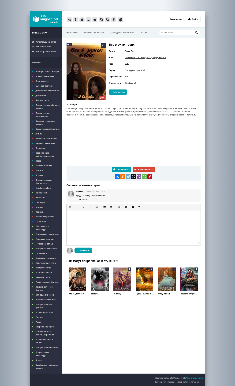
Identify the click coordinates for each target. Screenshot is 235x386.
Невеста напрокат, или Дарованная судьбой (189, 294)
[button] (70, 207)
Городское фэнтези (45, 239)
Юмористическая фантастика (44, 181)
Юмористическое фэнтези (44, 306)
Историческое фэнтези (46, 249)
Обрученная (164, 294)
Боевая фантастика (45, 76)
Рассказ (39, 317)
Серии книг (41, 221)
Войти (193, 19)
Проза (38, 161)
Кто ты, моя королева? (77, 294)
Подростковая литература (42, 354)
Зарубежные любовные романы (47, 366)
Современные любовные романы (45, 154)
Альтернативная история (48, 72)
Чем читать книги (194, 378)
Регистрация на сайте (44, 42)
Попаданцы (41, 148)
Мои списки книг (41, 47)
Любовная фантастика (46, 138)
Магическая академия (46, 258)
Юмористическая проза (47, 347)
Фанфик (39, 212)
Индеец (116, 294)
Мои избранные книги (44, 51)
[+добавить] (130, 83)
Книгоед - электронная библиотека (46, 19)
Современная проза (45, 327)
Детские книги (42, 100)
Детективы (41, 95)
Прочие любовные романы (44, 341)
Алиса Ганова (131, 51)
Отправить (83, 250)
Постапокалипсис (44, 272)
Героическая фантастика (47, 234)
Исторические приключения (42, 114)
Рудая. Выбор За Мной (144, 294)
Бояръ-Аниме (42, 81)
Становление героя (45, 295)
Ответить (83, 199)
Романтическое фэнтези (47, 282)
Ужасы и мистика (44, 166)
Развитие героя (43, 277)
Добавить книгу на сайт (94, 32)
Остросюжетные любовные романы (45, 333)
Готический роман (44, 244)
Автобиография (43, 188)
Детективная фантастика (47, 91)
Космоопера (41, 253)
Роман (39, 322)
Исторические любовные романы (48, 106)
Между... (95, 294)
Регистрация (176, 19)
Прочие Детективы (44, 312)
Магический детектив (46, 263)
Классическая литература (42, 228)
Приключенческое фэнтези (44, 288)
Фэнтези (40, 170)
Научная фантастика (45, 143)
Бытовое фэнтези (44, 86)
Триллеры (40, 202)
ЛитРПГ (39, 134)
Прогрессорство (43, 268)
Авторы (39, 207)
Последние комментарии (122, 32)
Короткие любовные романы (45, 122)
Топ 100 (143, 32)
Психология (41, 193)
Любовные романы (45, 217)
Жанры (36, 62)
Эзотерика (40, 198)
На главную (72, 32)
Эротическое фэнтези (46, 300)
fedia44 (79, 192)
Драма (39, 360)
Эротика (39, 175)
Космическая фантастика (48, 129)
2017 (127, 64)
